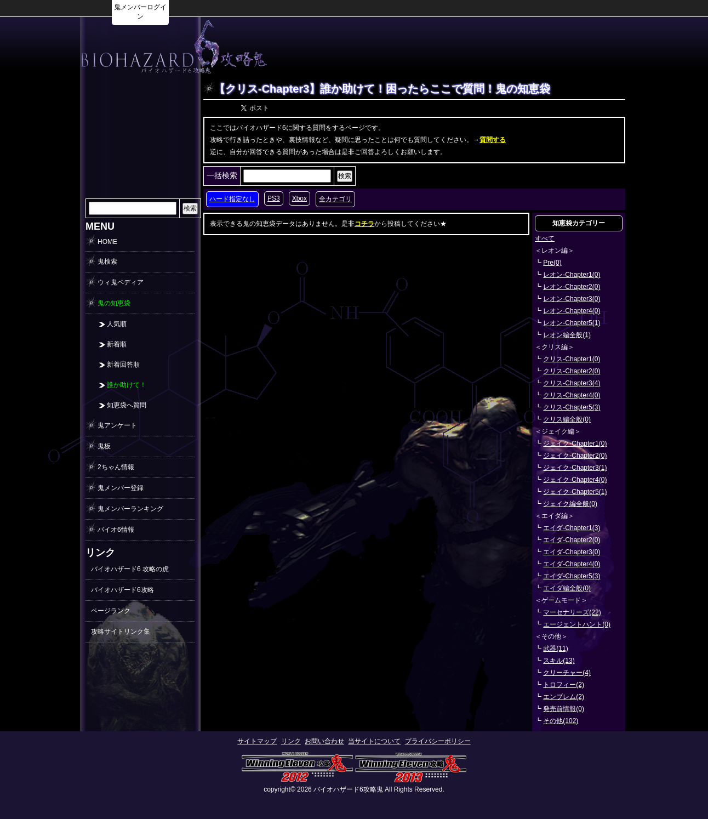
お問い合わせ (324, 741)
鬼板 (104, 446)
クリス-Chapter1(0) (571, 359)
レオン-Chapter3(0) (571, 299)
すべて (545, 238)
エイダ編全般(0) (567, 588)
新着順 (117, 344)
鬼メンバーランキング (130, 509)
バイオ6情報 (116, 529)
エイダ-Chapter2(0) (571, 540)
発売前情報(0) (563, 709)
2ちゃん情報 (116, 467)
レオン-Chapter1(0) (571, 274)
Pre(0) (552, 262)
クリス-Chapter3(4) (571, 383)
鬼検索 (107, 261)
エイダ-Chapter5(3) (571, 576)
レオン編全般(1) (567, 335)
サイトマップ (257, 741)
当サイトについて (374, 741)
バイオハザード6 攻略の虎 (130, 569)
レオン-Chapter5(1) (571, 323)
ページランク (110, 611)
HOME (107, 242)
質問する (492, 140)
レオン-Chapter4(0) (571, 311)
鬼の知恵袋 (114, 303)
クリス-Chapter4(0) (571, 395)
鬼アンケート (117, 425)
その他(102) (560, 721)
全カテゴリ (335, 199)
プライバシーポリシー (438, 741)
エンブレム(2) (563, 697)
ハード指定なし (232, 199)
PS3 (273, 198)
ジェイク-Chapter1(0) (575, 443)
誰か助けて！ (126, 385)
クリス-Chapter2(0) (571, 371)
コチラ (364, 224)
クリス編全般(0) (567, 419)
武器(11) (555, 648)
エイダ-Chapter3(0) (571, 552)
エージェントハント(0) (576, 624)
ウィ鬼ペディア (121, 282)
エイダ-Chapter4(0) (571, 564)
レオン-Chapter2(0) (571, 287)
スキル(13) (558, 660)
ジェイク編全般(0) (570, 504)
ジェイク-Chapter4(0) (575, 480)
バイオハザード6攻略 (122, 590)
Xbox (299, 198)
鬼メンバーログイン (140, 11)
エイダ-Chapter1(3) (571, 528)
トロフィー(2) (563, 685)
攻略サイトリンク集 (120, 631)
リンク (291, 741)
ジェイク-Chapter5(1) (575, 492)
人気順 (117, 324)
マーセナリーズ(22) (572, 612)
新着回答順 (123, 364)
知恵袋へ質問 (126, 405)
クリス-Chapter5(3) (571, 407)
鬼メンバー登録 (121, 488)
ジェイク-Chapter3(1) (575, 467)
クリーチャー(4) (567, 672)
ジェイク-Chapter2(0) (575, 455)
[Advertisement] (483, 47)
